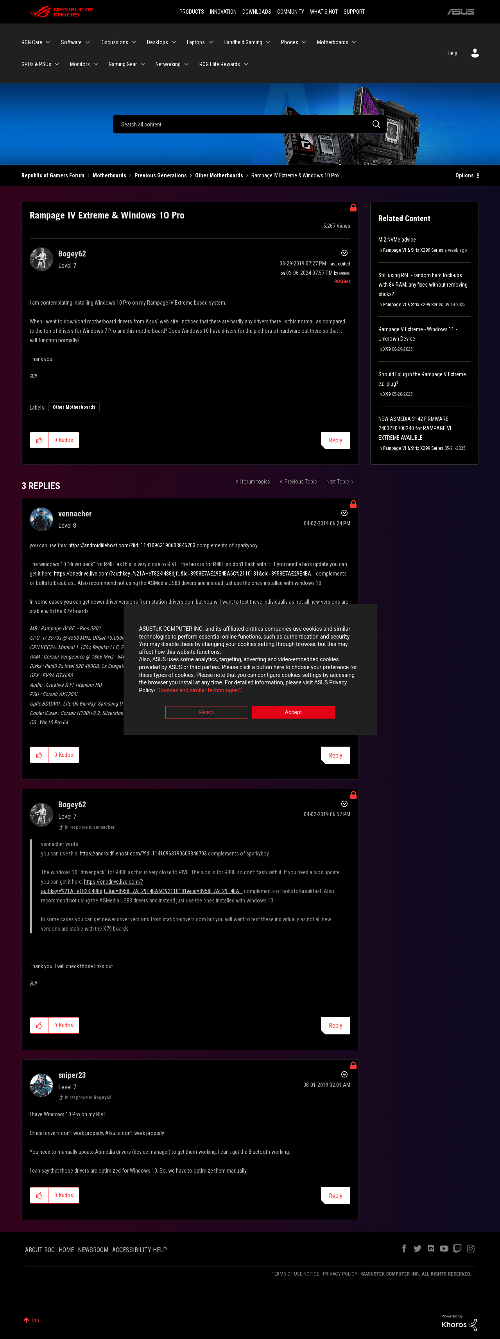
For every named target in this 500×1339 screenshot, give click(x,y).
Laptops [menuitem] (196, 42)
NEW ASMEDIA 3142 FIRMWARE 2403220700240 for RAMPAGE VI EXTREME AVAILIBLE (414, 428)
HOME (66, 1250)
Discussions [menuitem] (114, 42)
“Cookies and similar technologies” (198, 691)
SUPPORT (354, 12)
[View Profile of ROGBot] (342, 281)
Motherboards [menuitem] (332, 42)
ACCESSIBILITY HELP (139, 1250)
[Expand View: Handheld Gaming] (268, 42)
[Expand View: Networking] (186, 64)
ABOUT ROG (40, 1250)
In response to (90, 827)
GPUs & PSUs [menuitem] (36, 64)
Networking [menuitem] (168, 64)
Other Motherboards (219, 175)
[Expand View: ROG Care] (48, 42)
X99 (387, 349)
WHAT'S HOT (324, 12)
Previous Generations (160, 175)
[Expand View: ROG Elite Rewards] (246, 64)
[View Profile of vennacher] (75, 513)
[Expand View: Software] (87, 42)
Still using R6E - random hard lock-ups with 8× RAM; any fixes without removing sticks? (423, 284)
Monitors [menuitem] (80, 64)
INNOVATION (223, 12)
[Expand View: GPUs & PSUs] (57, 64)
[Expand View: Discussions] (134, 42)
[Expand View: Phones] (304, 42)
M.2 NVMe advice (397, 239)
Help (452, 53)
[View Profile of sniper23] (72, 1075)
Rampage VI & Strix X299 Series (413, 250)
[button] (39, 440)
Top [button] (35, 1320)
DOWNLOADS (256, 12)
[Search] (250, 124)
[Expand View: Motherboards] (354, 42)
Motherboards (109, 175)
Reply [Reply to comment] (335, 755)
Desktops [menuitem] (157, 42)
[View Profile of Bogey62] (72, 253)
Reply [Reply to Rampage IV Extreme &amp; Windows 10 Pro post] (335, 440)
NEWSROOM (93, 1250)
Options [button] (464, 175)
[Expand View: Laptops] (211, 42)
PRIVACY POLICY (340, 1274)
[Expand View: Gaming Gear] (143, 64)
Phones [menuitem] (289, 42)
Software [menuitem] (71, 42)
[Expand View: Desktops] (174, 42)
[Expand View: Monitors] (96, 64)
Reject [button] (206, 713)
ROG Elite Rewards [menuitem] (219, 64)
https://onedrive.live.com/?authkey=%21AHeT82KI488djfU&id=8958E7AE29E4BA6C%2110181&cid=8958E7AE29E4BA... (184, 573)
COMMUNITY (290, 12)
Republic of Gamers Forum (53, 175)
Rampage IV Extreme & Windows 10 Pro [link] (295, 175)
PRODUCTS (191, 12)
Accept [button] (293, 713)
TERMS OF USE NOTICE (295, 1274)
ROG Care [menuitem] (32, 42)
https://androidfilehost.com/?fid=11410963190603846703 (131, 545)
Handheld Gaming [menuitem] (243, 42)
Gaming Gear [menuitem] (123, 64)
